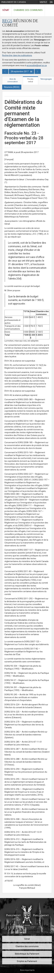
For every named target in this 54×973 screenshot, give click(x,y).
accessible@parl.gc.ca (37, 65)
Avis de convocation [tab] (12, 80)
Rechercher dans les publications (17, 55)
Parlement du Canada (13, 2)
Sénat (5, 10)
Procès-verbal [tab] (30, 80)
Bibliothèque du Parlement (27, 954)
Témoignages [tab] (46, 79)
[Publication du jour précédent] (5, 71)
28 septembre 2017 (21, 71)
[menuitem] (43, 2)
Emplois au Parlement (27, 961)
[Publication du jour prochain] (38, 71)
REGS (7, 21)
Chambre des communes (28, 10)
